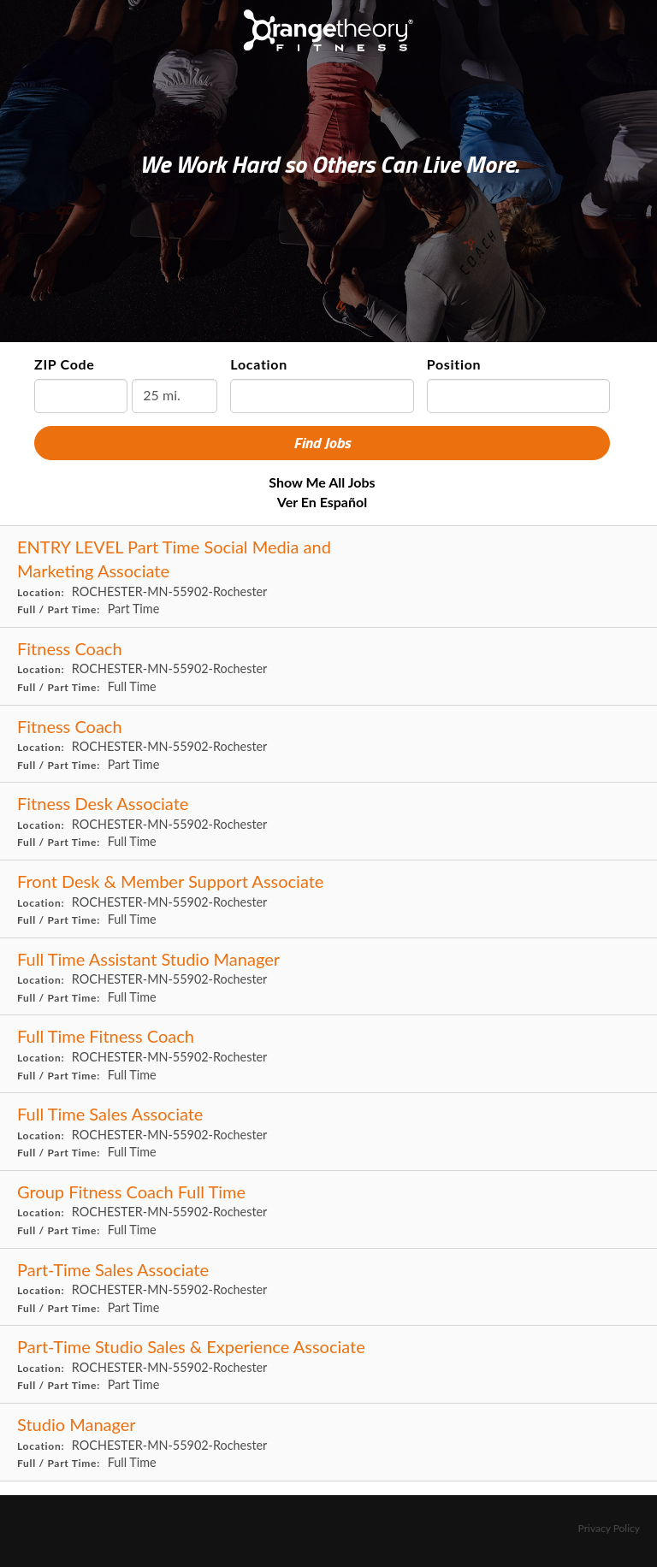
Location (258, 364)
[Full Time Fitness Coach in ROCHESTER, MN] (328, 1054)
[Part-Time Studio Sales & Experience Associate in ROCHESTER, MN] (328, 1365)
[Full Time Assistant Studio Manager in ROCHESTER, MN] (328, 977)
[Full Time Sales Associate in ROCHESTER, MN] (328, 1132)
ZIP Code (64, 364)
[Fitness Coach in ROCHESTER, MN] (328, 667)
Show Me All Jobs (322, 482)
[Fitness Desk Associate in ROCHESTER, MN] (328, 821)
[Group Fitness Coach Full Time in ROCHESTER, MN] (328, 1210)
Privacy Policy (609, 1528)
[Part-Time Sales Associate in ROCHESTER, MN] (328, 1288)
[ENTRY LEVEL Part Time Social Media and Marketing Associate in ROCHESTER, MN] (328, 577)
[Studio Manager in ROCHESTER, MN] (328, 1442)
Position (454, 364)
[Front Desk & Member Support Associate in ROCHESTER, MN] (328, 899)
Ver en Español (322, 502)
